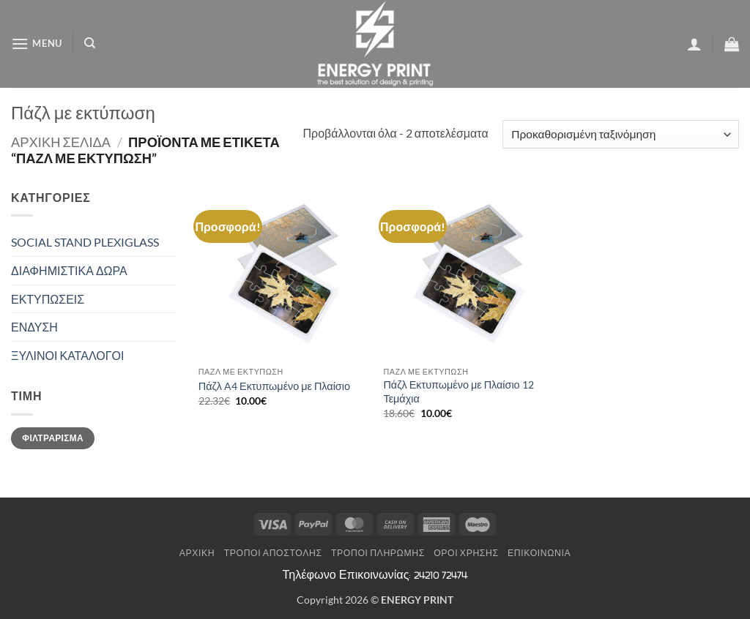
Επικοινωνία (539, 552)
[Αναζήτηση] (89, 43)
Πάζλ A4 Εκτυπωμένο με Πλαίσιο (274, 386)
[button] (36, 43)
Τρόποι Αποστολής (273, 552)
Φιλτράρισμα (52, 437)
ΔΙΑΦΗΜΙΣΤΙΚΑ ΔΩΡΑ (69, 270)
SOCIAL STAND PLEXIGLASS (85, 242)
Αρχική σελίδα (61, 142)
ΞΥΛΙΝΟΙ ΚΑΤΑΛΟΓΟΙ (67, 355)
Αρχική (197, 552)
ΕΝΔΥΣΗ (34, 327)
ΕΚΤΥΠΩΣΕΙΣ (47, 299)
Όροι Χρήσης (466, 552)
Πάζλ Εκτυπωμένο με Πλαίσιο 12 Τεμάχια (458, 391)
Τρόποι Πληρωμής (378, 552)
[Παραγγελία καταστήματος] (620, 134)
